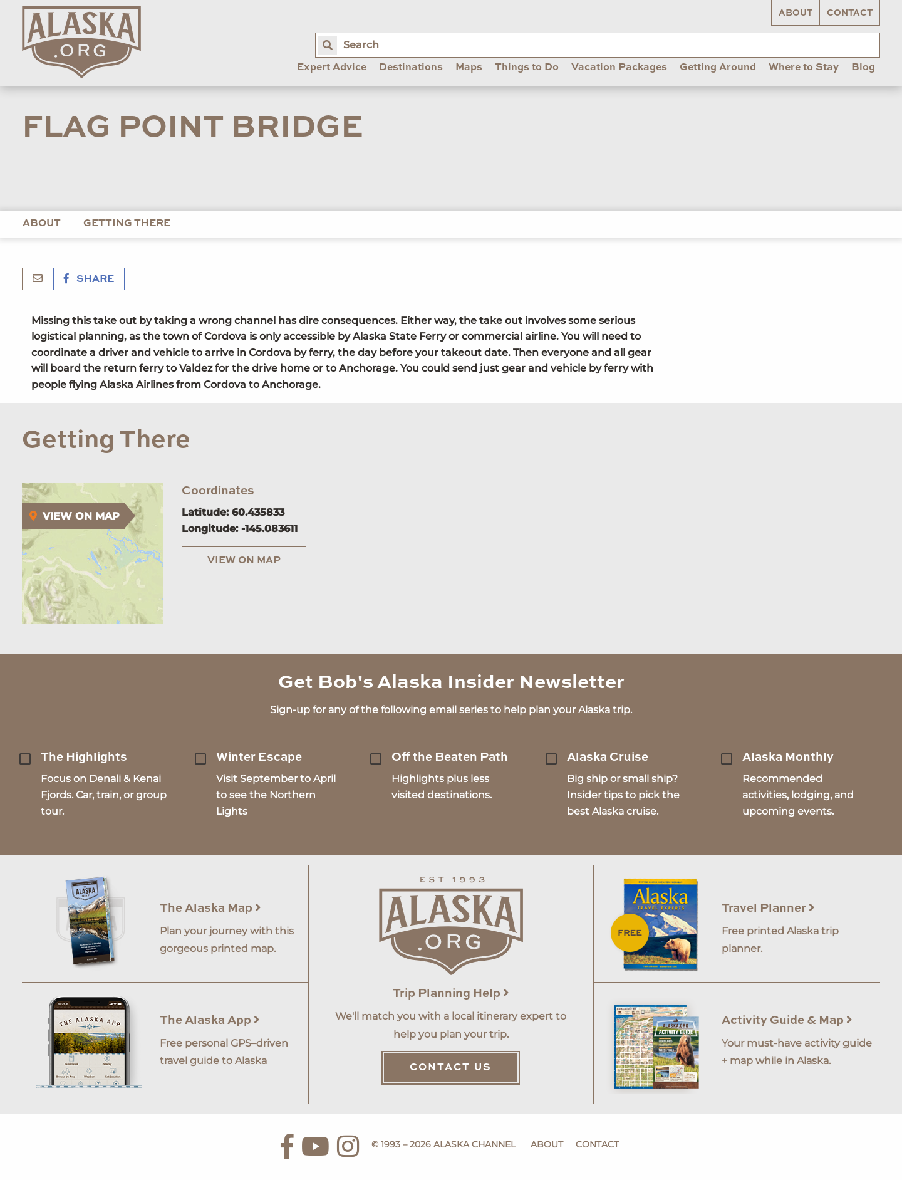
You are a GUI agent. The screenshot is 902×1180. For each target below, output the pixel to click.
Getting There (126, 224)
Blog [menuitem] (863, 68)
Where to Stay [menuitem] (804, 68)
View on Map (244, 561)
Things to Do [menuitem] (527, 68)
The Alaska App (210, 1020)
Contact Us (451, 1068)
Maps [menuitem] (468, 68)
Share (89, 279)
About (795, 13)
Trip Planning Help (451, 994)
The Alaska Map (210, 908)
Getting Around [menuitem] (718, 68)
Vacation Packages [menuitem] (619, 68)
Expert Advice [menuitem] (331, 68)
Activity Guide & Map (787, 1020)
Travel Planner (768, 908)
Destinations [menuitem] (411, 68)
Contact (850, 13)
